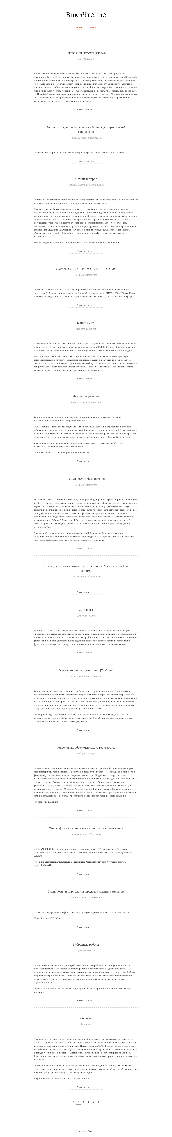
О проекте (92, 27)
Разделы (79, 27)
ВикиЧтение (86, 14)
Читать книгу (86, 109)
